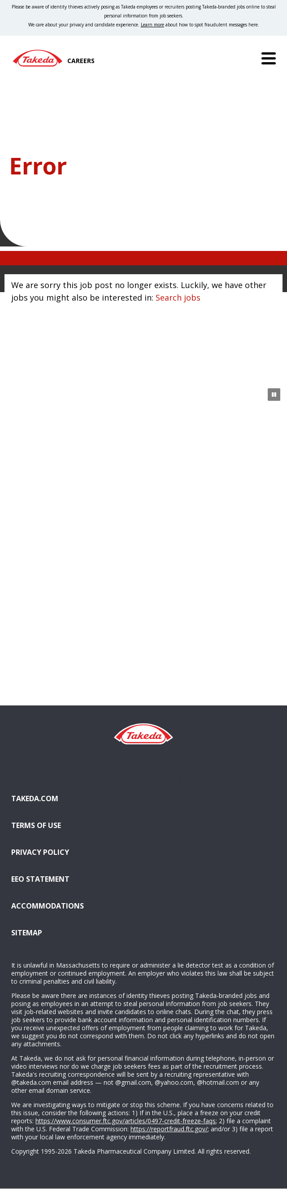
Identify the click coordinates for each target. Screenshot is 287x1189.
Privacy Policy (40, 852)
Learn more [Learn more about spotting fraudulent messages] (152, 24)
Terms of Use (36, 825)
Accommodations (93, 905)
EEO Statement (40, 879)
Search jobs (178, 297)
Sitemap (26, 933)
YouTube (176, 783)
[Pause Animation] (274, 394)
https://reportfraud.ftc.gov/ (169, 1129)
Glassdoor (143, 783)
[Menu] (268, 58)
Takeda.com (34, 798)
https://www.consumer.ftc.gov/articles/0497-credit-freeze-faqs (125, 1121)
